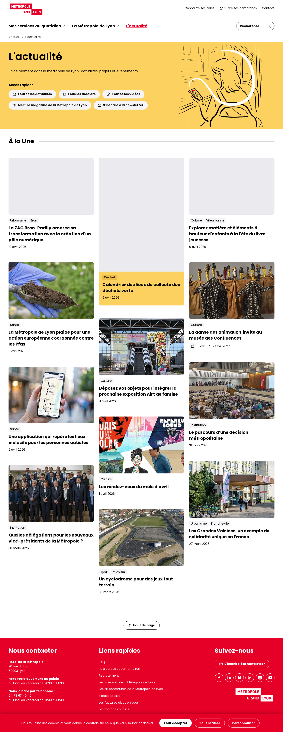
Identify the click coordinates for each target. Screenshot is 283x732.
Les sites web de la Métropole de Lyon (127, 682)
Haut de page (141, 625)
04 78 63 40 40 (20, 695)
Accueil (14, 37)
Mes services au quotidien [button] (37, 26)
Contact (268, 8)
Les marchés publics (114, 709)
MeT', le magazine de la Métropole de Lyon (50, 105)
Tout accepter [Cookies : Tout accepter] (175, 723)
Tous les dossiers (79, 94)
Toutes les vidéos (123, 94)
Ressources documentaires (119, 669)
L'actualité (136, 26)
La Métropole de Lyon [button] (95, 26)
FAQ (102, 662)
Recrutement (109, 675)
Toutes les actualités (32, 94)
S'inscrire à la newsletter (121, 105)
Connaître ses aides (199, 8)
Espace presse (109, 696)
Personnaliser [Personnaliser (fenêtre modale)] (243, 723)
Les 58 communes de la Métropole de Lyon (131, 689)
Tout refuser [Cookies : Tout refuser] (209, 723)
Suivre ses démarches (238, 8)
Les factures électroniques (119, 702)
